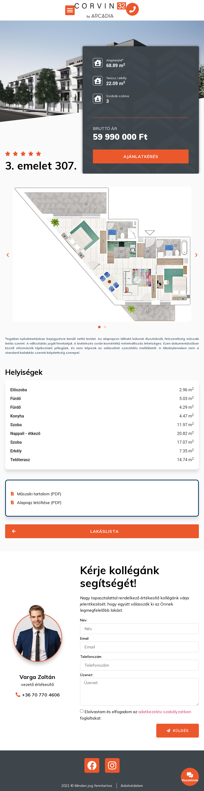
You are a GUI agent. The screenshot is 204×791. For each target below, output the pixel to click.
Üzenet (86, 675)
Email (84, 639)
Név (83, 620)
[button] (70, 10)
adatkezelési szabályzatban (164, 711)
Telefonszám (90, 657)
